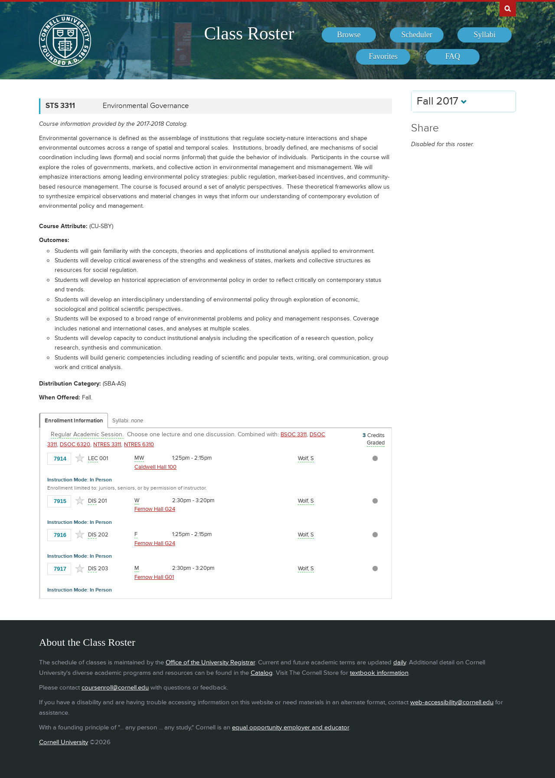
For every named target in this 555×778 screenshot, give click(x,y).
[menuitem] (349, 35)
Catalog (262, 673)
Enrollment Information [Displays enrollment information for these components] (74, 420)
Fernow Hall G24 (154, 509)
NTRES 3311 (107, 444)
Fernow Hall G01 (154, 577)
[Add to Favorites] (80, 458)
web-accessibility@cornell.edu (451, 702)
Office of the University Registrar (210, 662)
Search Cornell (508, 8)
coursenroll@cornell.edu (115, 687)
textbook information (379, 673)
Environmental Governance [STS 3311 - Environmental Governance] (146, 105)
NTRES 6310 (139, 444)
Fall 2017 (442, 101)
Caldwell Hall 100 (155, 467)
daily (399, 662)
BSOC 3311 (294, 434)
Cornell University (63, 742)
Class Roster (249, 33)
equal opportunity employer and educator (290, 727)
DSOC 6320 (75, 444)
